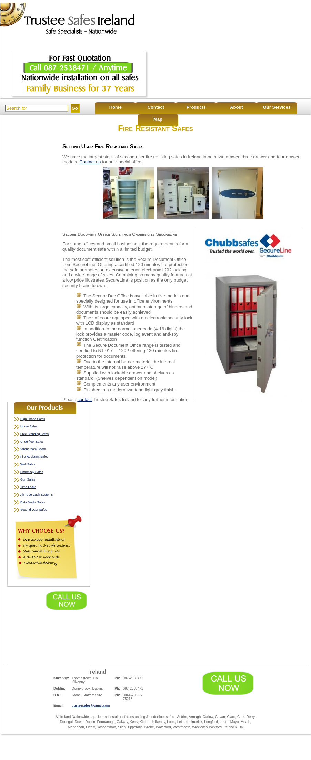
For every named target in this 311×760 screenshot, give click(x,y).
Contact (156, 107)
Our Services (277, 107)
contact (84, 399)
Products (196, 107)
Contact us (90, 162)
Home (115, 107)
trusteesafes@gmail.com (91, 705)
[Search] (36, 108)
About (236, 107)
